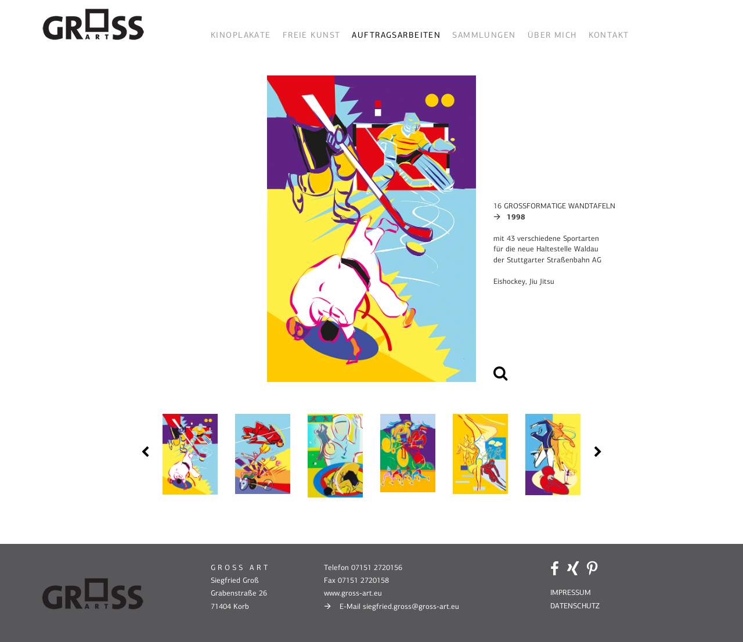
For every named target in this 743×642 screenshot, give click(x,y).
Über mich (552, 35)
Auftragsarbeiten (396, 35)
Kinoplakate (241, 35)
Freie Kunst (312, 35)
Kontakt (609, 35)
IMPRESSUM (570, 592)
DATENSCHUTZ (575, 605)
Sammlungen (483, 35)
